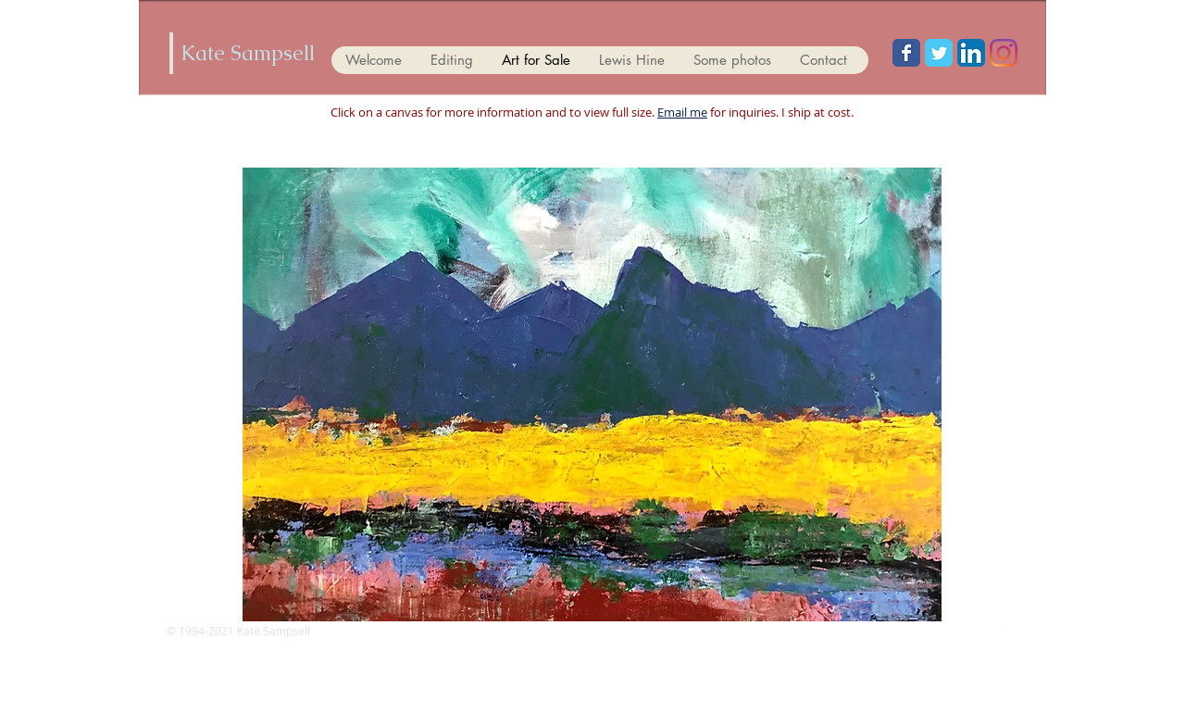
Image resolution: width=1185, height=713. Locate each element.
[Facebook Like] (592, 20)
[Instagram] (1003, 53)
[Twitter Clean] (958, 633)
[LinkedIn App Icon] (971, 53)
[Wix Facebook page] (906, 53)
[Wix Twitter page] (939, 53)
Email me (682, 112)
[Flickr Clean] (999, 633)
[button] (592, 394)
